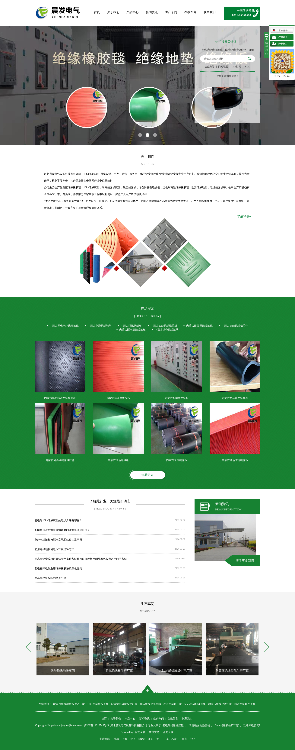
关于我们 (113, 12)
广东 (166, 739)
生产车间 (171, 12)
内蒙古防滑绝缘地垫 (99, 325)
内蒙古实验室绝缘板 (118, 398)
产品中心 (132, 12)
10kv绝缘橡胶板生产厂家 (175, 670)
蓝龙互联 (140, 732)
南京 (184, 739)
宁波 (192, 739)
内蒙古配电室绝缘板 (177, 398)
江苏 (150, 739)
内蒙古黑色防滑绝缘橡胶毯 (60, 398)
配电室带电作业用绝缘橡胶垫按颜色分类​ (58, 568)
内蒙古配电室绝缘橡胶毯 (64, 325)
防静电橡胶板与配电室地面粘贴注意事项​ (58, 539)
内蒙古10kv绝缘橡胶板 (164, 325)
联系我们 (210, 12)
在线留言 (190, 12)
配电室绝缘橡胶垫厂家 (124, 704)
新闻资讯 (152, 12)
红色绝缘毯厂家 (172, 704)
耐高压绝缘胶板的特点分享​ (50, 578)
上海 (124, 739)
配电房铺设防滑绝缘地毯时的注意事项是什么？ (62, 530)
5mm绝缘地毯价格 (195, 704)
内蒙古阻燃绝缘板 (131, 325)
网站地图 (223, 66)
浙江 (158, 739)
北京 (116, 739)
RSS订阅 (236, 66)
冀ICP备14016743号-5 (96, 725)
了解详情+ (244, 216)
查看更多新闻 (245, 560)
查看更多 (147, 475)
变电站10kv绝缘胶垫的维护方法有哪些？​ (58, 520)
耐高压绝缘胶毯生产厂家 (232, 670)
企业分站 (209, 66)
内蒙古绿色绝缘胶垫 (167, 329)
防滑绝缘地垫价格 (235, 49)
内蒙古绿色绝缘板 (118, 460)
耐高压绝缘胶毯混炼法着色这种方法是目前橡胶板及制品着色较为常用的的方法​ (81, 559)
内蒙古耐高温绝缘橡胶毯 (60, 460)
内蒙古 (141, 739)
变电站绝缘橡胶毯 (212, 49)
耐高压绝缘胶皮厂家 (220, 704)
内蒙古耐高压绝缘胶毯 (199, 325)
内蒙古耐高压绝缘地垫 (235, 398)
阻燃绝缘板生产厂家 (119, 670)
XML (247, 66)
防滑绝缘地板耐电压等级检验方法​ (54, 549)
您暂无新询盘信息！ (228, 76)
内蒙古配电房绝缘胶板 (132, 329)
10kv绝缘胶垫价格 (150, 704)
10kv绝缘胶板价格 (98, 704)
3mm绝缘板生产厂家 (227, 725)
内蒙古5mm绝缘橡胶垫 (235, 325)
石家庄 (175, 739)
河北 (132, 739)
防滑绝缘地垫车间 (63, 670)
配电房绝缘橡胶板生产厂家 (69, 704)
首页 (97, 12)
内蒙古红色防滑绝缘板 (235, 460)
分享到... (282, 43)
